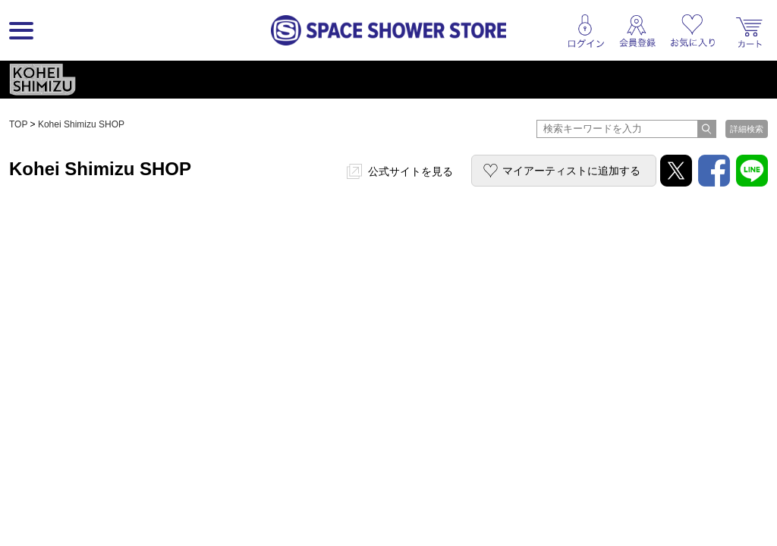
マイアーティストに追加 (571, 171)
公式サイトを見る (410, 171)
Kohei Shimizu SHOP (81, 124)
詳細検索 (746, 128)
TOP (18, 124)
